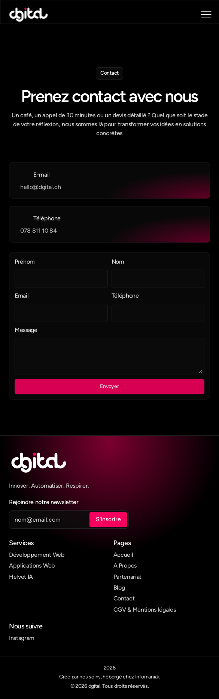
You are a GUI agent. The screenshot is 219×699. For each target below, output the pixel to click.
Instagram (21, 637)
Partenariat (127, 576)
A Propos (125, 565)
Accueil (123, 554)
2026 (110, 668)
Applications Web (32, 565)
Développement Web (36, 554)
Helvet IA (21, 576)
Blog (119, 587)
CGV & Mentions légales (144, 609)
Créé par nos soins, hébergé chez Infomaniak (109, 677)
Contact (124, 598)
